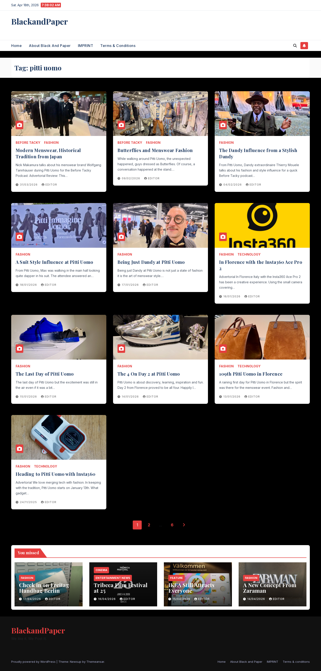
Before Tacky (28, 142)
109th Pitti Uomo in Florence (250, 374)
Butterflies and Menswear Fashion (155, 150)
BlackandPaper (39, 21)
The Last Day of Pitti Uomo (45, 374)
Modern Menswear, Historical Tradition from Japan (48, 153)
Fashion (51, 142)
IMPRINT (85, 45)
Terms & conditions (117, 45)
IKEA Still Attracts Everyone (191, 587)
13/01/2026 (232, 396)
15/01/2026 (29, 396)
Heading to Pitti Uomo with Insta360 (55, 474)
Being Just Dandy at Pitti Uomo (151, 262)
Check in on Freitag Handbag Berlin (44, 587)
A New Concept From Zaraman (269, 587)
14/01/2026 (131, 396)
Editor (49, 184)
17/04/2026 (32, 599)
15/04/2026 (182, 599)
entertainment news (113, 578)
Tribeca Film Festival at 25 (121, 587)
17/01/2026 (131, 284)
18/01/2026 (29, 284)
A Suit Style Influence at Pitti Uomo (54, 262)
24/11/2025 (29, 502)
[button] (295, 45)
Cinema (101, 570)
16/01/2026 (232, 296)
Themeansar (95, 661)
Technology (249, 254)
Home (16, 45)
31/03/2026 (29, 184)
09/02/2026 (131, 178)
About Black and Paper (50, 45)
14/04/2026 (256, 599)
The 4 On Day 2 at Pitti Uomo (149, 374)
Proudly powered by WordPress (33, 661)
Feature (176, 578)
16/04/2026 (107, 599)
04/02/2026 (233, 184)
